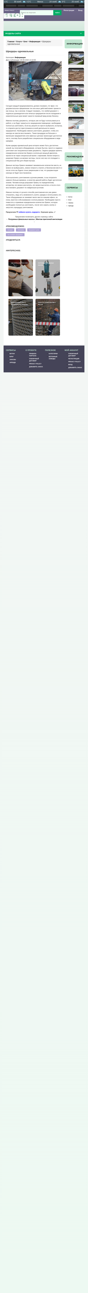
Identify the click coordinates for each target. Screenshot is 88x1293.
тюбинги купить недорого (29, 212)
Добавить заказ (36, 367)
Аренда (70, 206)
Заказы (70, 203)
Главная (10, 41)
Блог (26, 41)
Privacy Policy (9, 10)
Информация (34, 41)
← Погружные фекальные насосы (20, 219)
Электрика (21, 230)
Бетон (70, 197)
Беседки (10, 230)
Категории (53, 353)
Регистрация (69, 10)
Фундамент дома (34, 230)
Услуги (19, 41)
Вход (80, 10)
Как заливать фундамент (15, 234)
